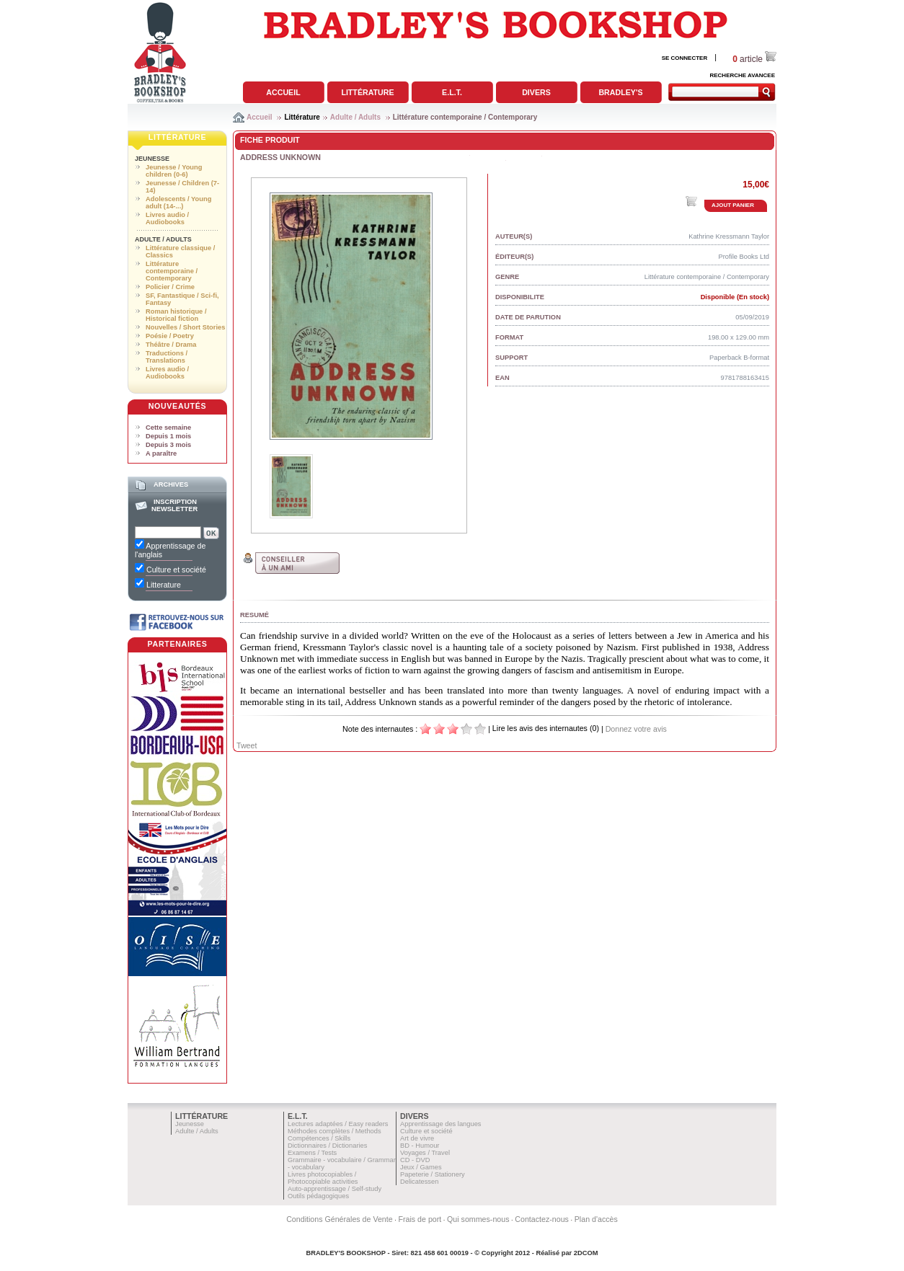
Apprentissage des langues (441, 1124)
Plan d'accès (596, 1219)
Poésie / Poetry (170, 336)
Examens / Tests (312, 1152)
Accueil (283, 92)
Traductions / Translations (166, 357)
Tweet (246, 745)
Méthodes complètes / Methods (334, 1131)
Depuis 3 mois (168, 444)
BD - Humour (419, 1145)
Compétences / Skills (319, 1138)
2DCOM (586, 1253)
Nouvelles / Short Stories (185, 327)
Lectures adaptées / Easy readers (338, 1124)
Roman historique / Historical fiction (176, 315)
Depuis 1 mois (168, 436)
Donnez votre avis (636, 729)
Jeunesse (152, 158)
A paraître (161, 453)
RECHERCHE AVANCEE (742, 75)
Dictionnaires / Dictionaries (327, 1145)
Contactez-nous (542, 1219)
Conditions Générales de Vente (339, 1219)
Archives (171, 484)
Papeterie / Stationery (432, 1174)
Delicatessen (419, 1181)
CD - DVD (415, 1160)
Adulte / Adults (355, 117)
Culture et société (426, 1131)
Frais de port (419, 1219)
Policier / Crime (170, 287)
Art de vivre (417, 1138)
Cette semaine (168, 427)
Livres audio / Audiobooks (167, 218)
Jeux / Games (421, 1167)
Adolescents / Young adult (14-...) (178, 202)
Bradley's (620, 92)
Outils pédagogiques (318, 1196)
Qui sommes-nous (478, 1219)
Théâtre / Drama (171, 344)
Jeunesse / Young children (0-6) (174, 171)
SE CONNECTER (685, 58)
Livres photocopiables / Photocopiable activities (323, 1178)
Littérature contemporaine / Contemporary (465, 117)
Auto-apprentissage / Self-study (334, 1188)
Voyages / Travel (425, 1152)
